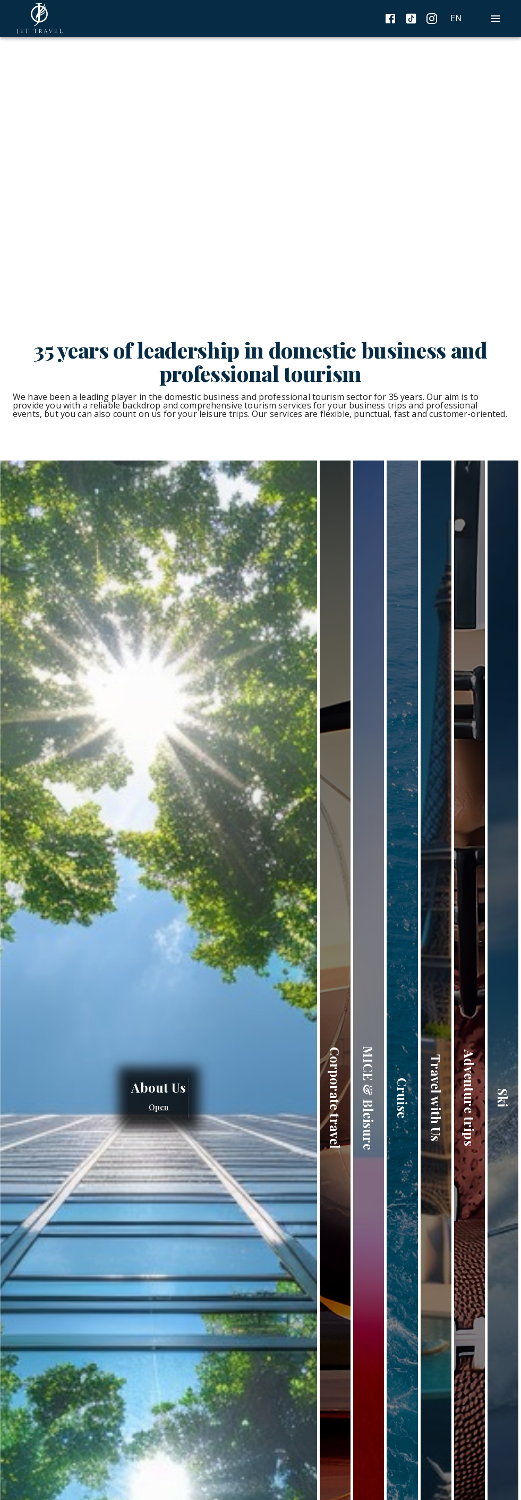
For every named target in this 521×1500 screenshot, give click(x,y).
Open (158, 1107)
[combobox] (469, 18)
